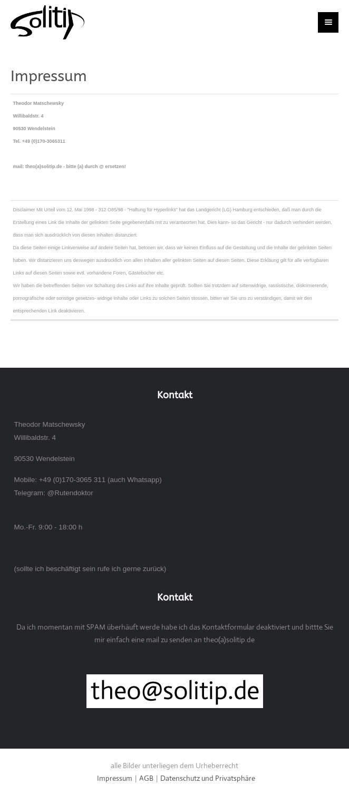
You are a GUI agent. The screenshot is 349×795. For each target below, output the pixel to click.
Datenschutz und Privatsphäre (207, 778)
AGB (146, 778)
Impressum (114, 778)
